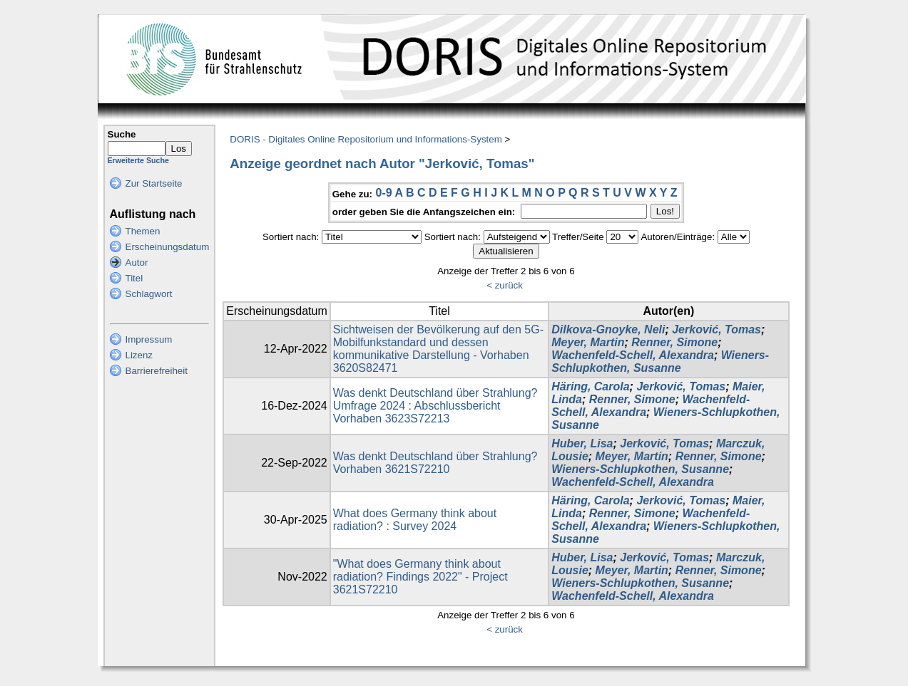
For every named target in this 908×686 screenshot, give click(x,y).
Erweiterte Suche (138, 160)
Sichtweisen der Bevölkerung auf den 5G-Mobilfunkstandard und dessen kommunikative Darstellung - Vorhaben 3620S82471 (438, 348)
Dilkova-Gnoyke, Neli (608, 329)
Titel (134, 278)
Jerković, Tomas (716, 329)
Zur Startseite (154, 183)
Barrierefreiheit (157, 370)
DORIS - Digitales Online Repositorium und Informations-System (365, 139)
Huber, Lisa (582, 443)
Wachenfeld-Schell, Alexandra (632, 355)
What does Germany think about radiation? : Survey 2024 (414, 519)
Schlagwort (149, 294)
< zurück (504, 285)
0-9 (383, 193)
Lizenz (139, 355)
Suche (122, 134)
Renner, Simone (674, 342)
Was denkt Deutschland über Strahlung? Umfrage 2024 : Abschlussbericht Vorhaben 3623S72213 (435, 406)
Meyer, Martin (587, 342)
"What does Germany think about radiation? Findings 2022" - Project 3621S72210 (420, 577)
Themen (143, 231)
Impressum (149, 339)
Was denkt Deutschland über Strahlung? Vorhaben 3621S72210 (435, 462)
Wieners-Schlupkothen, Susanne (660, 361)
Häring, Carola (590, 386)
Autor (137, 262)
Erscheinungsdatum (168, 246)
